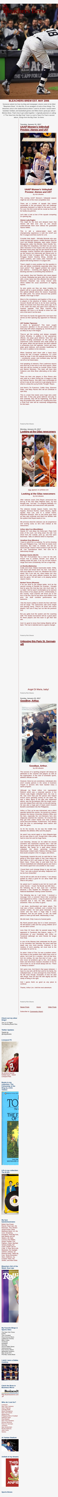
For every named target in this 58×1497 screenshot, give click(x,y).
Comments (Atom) (36, 1011)
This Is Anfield (6, 1335)
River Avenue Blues (8, 1337)
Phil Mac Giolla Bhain (8, 1354)
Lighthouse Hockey (8, 1338)
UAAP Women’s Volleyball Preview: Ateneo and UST (34, 128)
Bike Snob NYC (7, 1353)
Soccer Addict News (8, 1346)
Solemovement (6, 1348)
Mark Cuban (5, 1340)
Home (38, 1007)
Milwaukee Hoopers (8, 1351)
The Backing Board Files (9, 1024)
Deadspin (5, 1343)
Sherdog (4, 1345)
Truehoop (5, 1342)
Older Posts (52, 1007)
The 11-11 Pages (7, 1022)
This (29, 490)
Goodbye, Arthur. (29, 700)
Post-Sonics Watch (8, 1349)
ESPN (4, 1334)
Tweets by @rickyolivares (6, 1033)
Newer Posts (24, 1007)
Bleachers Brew (24, 11)
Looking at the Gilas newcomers (38, 431)
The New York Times (8, 1332)
